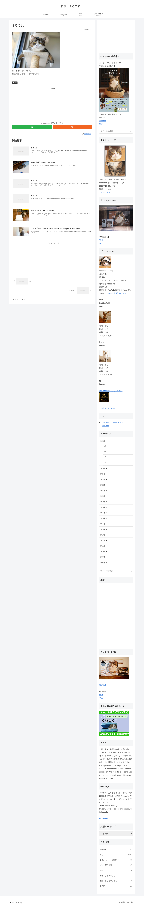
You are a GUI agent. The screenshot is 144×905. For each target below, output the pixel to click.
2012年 (102, 540)
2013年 (102, 535)
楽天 (101, 124)
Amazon (102, 121)
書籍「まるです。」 (116, 875)
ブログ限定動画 (116, 865)
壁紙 (116, 870)
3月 (105, 452)
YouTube (105, 426)
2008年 (102, 563)
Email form (103, 819)
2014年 (102, 529)
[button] (130, 131)
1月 (105, 463)
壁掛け (102, 240)
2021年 (102, 491)
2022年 (102, 485)
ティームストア (105, 192)
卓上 (101, 243)
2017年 (102, 513)
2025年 (102, 468)
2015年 (102, 524)
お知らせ (116, 849)
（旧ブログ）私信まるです (112, 423)
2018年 (102, 507)
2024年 (102, 474)
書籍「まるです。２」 (116, 880)
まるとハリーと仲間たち (116, 860)
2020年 (102, 496)
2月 (105, 457)
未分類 (116, 886)
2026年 (102, 441)
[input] (116, 131)
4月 (105, 446)
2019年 (102, 502)
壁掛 (101, 695)
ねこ (15, 82)
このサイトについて (107, 408)
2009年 (102, 557)
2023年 (102, 479)
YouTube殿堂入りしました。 (110, 391)
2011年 (102, 546)
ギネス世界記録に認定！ (118, 293)
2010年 (102, 551)
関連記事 (102, 685)
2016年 (102, 518)
